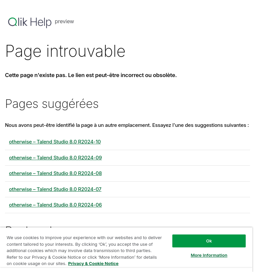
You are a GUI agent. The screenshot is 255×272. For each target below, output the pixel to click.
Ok (209, 240)
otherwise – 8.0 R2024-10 (55, 141)
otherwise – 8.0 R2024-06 (55, 205)
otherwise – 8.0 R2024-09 (55, 157)
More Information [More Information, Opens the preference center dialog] (209, 255)
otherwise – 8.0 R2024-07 (55, 189)
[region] (126, 249)
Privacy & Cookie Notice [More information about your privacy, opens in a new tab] (93, 263)
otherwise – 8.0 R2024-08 (55, 173)
